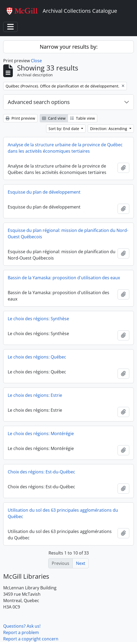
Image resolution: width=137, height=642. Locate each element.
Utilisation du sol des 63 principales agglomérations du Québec (63, 513)
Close (36, 61)
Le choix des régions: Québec (37, 357)
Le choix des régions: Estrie (35, 395)
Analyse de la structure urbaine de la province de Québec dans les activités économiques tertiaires (65, 148)
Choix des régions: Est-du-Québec (41, 472)
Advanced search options (39, 102)
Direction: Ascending (109, 128)
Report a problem (21, 632)
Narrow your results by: (69, 46)
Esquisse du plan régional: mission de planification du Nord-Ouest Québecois (68, 233)
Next (80, 563)
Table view (82, 118)
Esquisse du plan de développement (44, 192)
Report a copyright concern (30, 639)
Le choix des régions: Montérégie (41, 433)
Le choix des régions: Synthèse (38, 319)
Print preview (20, 118)
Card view (54, 118)
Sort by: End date (64, 128)
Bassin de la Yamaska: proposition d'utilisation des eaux (64, 278)
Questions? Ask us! (22, 626)
